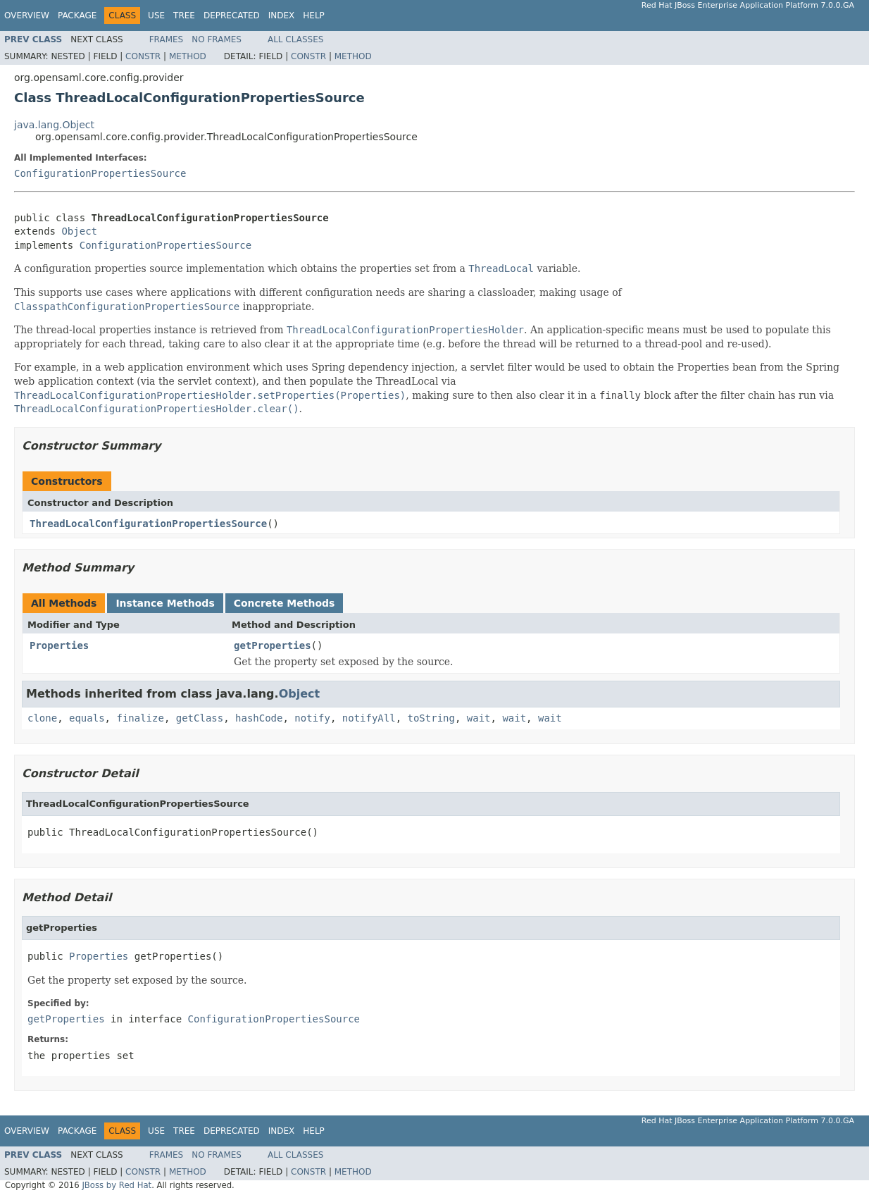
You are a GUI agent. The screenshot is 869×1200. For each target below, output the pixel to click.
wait (479, 718)
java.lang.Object (54, 124)
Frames (166, 39)
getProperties (272, 645)
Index (281, 15)
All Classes (295, 39)
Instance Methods (164, 603)
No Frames (217, 39)
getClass (199, 718)
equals (87, 718)
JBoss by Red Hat (116, 1185)
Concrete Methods (284, 603)
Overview (26, 15)
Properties (59, 645)
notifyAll (369, 718)
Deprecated (232, 15)
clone (42, 718)
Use (156, 15)
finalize (139, 718)
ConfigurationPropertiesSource (100, 173)
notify (312, 718)
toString (431, 718)
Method (187, 56)
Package (77, 15)
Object (79, 231)
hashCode (258, 718)
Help (314, 15)
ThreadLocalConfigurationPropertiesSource (148, 523)
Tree (184, 15)
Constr (143, 56)
